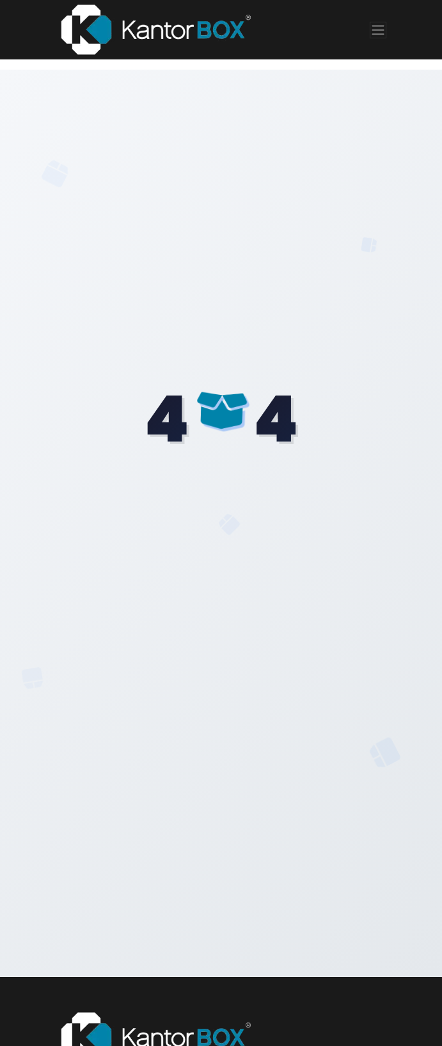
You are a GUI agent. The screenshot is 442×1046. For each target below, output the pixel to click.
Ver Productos (221, 630)
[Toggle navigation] (378, 30)
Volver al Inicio (221, 581)
